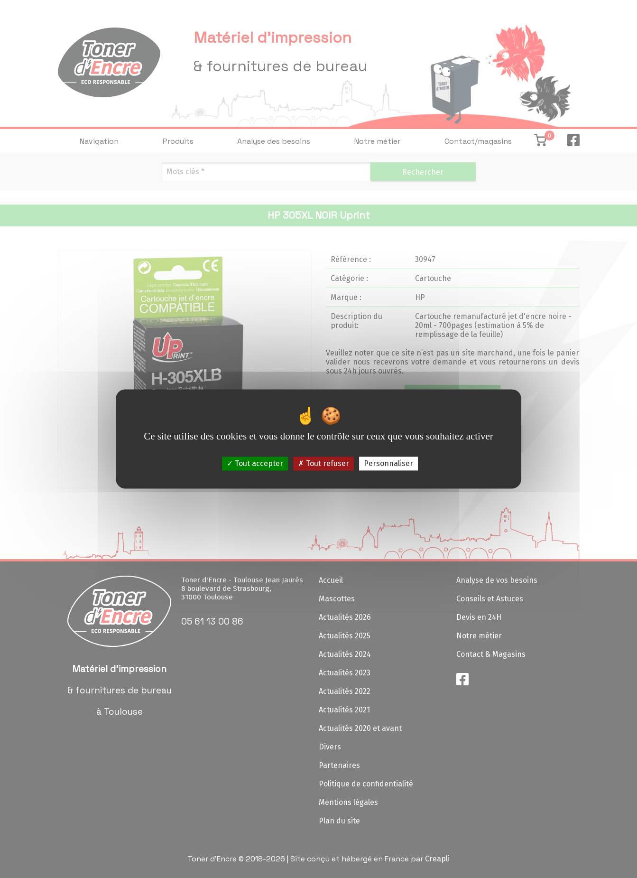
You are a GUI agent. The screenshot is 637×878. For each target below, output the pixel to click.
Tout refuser (323, 463)
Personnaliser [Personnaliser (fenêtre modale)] (388, 463)
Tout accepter (255, 463)
